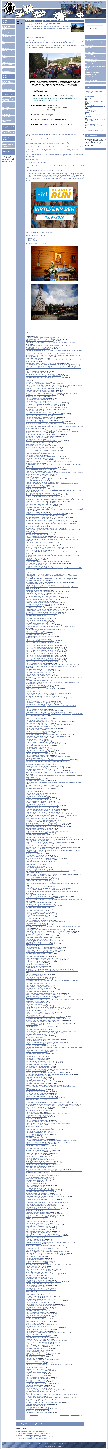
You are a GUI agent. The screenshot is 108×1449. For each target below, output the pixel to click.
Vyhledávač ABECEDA (91, 80)
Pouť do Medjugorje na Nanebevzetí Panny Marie (41, 395)
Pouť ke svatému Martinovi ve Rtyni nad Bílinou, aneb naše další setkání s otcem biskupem (40, 1230)
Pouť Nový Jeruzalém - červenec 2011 (37, 1271)
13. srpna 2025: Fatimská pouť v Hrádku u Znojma (41, 384)
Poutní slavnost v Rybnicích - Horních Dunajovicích (41, 937)
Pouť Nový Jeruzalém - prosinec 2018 (37, 755)
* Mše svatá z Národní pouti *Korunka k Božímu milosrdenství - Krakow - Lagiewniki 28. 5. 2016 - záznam (49, 873)
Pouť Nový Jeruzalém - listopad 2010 (37, 1315)
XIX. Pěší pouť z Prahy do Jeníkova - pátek (39, 542)
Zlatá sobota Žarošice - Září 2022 (36, 590)
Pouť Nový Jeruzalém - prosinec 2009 (37, 1377)
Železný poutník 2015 (32, 975)
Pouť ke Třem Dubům (32, 1352)
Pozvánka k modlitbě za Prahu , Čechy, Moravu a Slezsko (43, 403)
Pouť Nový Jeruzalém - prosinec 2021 (37, 623)
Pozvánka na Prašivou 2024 (34, 455)
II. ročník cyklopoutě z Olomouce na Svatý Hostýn (41, 1033)
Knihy (4, 55)
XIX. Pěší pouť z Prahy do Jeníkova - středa (39, 545)
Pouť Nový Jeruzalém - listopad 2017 (37, 801)
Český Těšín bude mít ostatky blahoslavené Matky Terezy (43, 993)
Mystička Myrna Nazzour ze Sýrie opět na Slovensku (42, 817)
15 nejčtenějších (6, 71)
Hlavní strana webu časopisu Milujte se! (7, 143)
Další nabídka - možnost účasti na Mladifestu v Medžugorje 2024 (45, 461)
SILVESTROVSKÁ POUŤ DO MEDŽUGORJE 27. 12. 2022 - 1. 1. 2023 (47, 579)
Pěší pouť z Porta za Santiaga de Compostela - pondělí (42, 650)
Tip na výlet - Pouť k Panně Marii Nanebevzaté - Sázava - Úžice (45, 1264)
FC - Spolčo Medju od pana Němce (36, 243)
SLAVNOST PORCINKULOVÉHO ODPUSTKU (40, 1012)
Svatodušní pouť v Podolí (33, 1407)
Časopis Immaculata (90, 61)
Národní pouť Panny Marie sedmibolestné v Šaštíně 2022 (43, 591)
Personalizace (6, 68)
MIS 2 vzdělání (6, 107)
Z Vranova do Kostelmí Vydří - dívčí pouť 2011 (40, 1283)
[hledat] (95, 28)
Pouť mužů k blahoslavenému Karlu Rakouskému (41, 731)
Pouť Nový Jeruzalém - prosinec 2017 (37, 798)
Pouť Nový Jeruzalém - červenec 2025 (37, 398)
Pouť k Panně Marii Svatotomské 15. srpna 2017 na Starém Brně (45, 814)
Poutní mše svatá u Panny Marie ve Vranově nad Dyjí (42, 812)
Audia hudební (6, 114)
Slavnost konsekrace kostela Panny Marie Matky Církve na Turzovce (46, 929)
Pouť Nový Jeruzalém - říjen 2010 (36, 1317)
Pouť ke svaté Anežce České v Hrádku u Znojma (40, 728)
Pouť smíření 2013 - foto (33, 1056)
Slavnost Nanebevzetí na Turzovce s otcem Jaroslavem (42, 1255)
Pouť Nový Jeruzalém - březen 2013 (37, 1120)
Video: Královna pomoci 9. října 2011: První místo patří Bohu (44, 1236)
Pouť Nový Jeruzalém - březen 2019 (37, 752)
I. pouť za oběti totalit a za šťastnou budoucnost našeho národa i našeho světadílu (51, 1087)
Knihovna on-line (7, 84)
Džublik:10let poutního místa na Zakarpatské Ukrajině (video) (44, 1042)
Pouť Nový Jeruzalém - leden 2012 (36, 1223)
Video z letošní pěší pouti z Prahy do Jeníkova (40, 818)
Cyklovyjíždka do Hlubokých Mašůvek (37, 1404)
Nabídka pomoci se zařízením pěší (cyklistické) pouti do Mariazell (46, 1332)
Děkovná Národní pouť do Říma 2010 (37, 1321)
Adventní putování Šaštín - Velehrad (37, 723)
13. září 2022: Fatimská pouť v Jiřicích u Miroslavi (41, 596)
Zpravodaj (5, 39)
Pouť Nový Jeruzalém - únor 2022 (36, 620)
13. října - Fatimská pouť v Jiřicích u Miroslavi (39, 802)
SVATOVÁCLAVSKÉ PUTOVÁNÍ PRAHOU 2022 (40, 593)
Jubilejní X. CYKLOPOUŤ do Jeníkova (37, 961)
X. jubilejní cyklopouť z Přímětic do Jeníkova (39, 952)
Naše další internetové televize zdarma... (7, 120)
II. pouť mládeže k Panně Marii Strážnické (38, 1359)
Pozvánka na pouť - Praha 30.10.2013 (37, 1066)
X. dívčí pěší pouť (31, 1198)
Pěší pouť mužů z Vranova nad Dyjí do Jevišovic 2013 (42, 1107)
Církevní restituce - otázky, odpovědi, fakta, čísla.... (95, 77)
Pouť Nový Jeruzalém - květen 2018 (36, 788)
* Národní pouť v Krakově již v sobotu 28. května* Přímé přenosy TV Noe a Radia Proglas (40, 878)
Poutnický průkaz (31, 1186)
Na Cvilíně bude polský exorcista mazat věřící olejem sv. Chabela (45, 1017)
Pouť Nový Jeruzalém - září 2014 (36, 1006)
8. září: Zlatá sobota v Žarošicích (36, 1166)
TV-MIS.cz (86, 2)
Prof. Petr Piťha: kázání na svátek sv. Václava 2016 (41, 845)
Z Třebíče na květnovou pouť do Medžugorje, (39, 338)
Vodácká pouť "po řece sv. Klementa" (37, 533)
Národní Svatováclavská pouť (35, 1155)
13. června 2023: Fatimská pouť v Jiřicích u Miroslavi (42, 528)
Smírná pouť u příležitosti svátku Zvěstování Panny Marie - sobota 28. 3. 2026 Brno (51, 342)
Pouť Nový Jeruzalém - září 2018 (36, 763)
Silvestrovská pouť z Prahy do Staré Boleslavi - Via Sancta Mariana (46, 722)
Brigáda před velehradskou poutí (35, 869)
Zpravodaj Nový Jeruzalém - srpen (36, 1386)
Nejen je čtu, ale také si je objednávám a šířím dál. (92, 124)
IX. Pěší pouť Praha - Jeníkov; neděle (37, 1091)
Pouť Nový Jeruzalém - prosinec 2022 (37, 580)
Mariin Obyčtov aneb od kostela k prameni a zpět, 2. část (43, 493)
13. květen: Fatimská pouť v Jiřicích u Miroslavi (40, 785)
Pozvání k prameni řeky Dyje (34, 452)
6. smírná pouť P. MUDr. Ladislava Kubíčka (39, 1383)
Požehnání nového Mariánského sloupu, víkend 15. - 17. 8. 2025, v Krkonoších (50, 385)
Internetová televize (90, 52)
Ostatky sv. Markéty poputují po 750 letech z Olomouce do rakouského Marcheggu (51, 772)
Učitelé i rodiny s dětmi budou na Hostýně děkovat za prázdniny (45, 1009)
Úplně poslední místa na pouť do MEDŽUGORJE (40, 482)
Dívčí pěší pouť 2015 (32, 968)
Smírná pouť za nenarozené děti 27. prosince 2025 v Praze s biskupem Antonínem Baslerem (54, 350)
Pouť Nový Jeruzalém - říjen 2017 (36, 804)
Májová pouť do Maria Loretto (35, 1110)
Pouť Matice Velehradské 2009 (35, 1385)
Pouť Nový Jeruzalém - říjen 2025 (36, 371)
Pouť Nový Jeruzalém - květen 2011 (36, 1288)
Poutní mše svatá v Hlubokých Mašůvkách (38, 1226)
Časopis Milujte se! (90, 40)
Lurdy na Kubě (30, 1210)
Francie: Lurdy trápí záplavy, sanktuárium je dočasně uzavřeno (45, 1085)
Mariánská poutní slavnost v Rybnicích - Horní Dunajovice (43, 441)
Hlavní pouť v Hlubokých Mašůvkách (37, 861)
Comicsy (4, 87)
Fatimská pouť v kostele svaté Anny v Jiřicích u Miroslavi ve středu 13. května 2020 (51, 706)
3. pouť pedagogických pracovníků (36, 1261)
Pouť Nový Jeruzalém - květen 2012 (36, 1204)
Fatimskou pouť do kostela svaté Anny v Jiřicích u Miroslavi (44, 756)
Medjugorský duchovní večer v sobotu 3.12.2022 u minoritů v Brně (46, 582)
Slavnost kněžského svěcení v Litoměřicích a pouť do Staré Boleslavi (47, 1140)
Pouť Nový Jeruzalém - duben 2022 (36, 615)
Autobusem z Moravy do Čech (35, 1077)
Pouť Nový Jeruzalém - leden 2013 (36, 1137)
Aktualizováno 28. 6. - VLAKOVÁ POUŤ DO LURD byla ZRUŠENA (46, 609)
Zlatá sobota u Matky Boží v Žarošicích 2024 (39, 445)
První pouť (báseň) (31, 866)
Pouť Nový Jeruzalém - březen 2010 (37, 1371)
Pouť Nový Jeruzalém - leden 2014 (36, 1052)
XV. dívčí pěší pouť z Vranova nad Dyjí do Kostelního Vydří (43, 825)
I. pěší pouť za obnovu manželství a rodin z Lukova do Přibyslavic (45, 896)
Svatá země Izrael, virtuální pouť (94, 57)
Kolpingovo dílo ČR (90, 74)
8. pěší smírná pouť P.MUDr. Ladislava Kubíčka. (40, 1248)
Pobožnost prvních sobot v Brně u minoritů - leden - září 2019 (44, 736)
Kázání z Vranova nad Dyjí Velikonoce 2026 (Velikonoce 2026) (35, 1437)
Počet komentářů (64, 1415)
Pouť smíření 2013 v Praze (34, 1058)
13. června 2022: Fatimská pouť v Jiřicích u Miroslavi (42, 612)
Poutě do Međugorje (32, 477)
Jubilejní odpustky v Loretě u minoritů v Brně (39, 742)
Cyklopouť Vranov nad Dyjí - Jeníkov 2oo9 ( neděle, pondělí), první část (47, 1394)
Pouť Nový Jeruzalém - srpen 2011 (36, 1263)
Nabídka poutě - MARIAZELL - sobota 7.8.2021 (40, 641)
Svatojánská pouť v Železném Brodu (37, 1115)
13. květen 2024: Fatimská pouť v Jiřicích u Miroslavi (42, 468)
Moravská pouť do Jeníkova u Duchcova (38, 1325)
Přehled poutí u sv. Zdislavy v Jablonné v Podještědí (41, 406)
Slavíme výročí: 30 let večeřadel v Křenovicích (40, 625)
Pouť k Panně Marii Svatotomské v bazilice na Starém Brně (44, 771)
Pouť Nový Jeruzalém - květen (35, 1029)
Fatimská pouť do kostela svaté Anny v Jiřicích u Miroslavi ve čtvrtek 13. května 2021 (51, 666)
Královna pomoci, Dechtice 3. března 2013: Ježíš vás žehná (44, 1123)
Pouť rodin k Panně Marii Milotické (36, 695)
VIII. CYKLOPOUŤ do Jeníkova (35, 1090)
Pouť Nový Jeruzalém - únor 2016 (36, 907)
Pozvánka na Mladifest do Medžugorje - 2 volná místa (42, 947)
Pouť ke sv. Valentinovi (32, 1040)
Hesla (3, 46)
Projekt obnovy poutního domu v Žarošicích (39, 442)
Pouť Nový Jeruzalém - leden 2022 (36, 622)
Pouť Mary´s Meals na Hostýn (35, 747)
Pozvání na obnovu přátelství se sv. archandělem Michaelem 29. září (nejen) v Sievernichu (53, 368)
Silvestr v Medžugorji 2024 (34, 425)
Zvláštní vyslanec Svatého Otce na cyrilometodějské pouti (43, 1101)
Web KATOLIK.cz (89, 45)
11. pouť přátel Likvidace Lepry (35, 606)
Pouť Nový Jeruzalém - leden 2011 (36, 1310)
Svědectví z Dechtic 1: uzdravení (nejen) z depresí (41, 1213)
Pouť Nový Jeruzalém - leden (34, 1374)
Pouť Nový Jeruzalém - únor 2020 (36, 717)
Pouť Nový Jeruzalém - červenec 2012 (37, 1185)
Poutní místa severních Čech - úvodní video (39, 671)
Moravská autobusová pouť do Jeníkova (38, 998)
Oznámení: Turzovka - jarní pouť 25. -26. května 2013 (42, 1098)
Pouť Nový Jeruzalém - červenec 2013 (37, 1083)
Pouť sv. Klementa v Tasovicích (35, 979)
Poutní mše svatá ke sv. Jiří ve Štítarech (38, 829)
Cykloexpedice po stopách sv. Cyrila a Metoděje (40, 1082)
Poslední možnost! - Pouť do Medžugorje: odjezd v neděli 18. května (46, 1023)
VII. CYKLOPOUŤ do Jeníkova (35, 1188)
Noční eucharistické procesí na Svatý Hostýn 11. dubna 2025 (44, 414)
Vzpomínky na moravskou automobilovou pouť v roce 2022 (43, 501)
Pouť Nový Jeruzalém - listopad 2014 (37, 988)
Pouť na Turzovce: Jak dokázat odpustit (38, 1156)
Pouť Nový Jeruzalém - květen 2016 (36, 887)
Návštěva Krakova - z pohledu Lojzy (36, 718)
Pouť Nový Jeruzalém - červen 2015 (37, 956)
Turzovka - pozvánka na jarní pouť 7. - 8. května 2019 (42, 744)
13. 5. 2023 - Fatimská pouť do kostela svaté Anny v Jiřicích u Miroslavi (47, 547)
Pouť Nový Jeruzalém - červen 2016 (37, 875)
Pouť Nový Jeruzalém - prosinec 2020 (37, 674)
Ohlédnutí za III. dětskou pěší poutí (36, 503)
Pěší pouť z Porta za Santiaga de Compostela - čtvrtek (42, 645)
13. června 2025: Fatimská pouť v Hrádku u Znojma (41, 404)
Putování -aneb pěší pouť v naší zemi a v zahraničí (41, 417)
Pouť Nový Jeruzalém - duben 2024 (36, 476)
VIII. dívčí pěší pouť (32, 1358)
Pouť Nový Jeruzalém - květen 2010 (36, 1348)
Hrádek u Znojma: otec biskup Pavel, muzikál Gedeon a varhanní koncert (48, 815)
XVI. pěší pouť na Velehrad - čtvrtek (36, 855)
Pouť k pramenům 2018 (33, 779)
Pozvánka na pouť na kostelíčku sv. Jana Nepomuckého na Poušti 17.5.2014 (49, 1031)
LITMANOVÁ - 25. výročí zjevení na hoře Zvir (39, 944)
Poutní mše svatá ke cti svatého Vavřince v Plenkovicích (43, 387)
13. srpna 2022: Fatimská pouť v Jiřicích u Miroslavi (41, 515)
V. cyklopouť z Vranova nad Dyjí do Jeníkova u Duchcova (43, 1340)
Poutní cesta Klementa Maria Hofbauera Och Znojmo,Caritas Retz (46, 712)
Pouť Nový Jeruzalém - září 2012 (36, 1079)
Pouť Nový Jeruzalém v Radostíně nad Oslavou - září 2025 (43, 377)
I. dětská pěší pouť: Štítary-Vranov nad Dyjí (39, 636)
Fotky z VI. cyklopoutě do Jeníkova (36, 1272)
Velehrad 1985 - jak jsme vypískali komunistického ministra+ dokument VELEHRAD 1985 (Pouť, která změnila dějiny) (43, 949)
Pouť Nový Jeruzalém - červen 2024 (37, 460)
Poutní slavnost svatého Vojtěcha (36, 1363)
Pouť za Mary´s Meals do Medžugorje (37, 745)
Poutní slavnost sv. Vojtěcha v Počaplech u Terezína (41, 1206)
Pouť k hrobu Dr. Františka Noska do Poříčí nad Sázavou (43, 1209)
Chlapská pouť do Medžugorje (35, 372)
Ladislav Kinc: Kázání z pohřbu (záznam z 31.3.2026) (33, 1435)
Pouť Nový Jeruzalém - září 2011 (36, 1250)
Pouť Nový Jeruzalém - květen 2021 (36, 669)
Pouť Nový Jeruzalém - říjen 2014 (36, 991)
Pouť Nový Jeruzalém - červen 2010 (37, 1344)
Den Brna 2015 (30, 945)
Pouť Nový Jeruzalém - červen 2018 (37, 780)
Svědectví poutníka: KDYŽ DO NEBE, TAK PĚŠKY (41, 688)
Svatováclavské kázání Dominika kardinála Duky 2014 (42, 994)
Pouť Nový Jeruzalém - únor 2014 (36, 1044)
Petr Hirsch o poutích (32, 1055)
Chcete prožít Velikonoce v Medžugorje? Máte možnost (42, 479)
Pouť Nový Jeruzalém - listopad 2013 (37, 1064)
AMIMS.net (63, 2)
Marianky (4, 53)
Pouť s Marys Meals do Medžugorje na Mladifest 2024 (42, 469)
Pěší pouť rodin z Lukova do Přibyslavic (38, 415)
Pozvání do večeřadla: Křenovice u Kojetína (39, 799)
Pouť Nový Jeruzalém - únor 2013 (36, 1131)
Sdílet (28, 333)
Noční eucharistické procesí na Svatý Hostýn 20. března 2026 (44, 345)
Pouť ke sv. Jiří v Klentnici (33, 1361)
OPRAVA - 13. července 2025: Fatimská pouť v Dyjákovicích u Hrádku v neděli (49, 393)
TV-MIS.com (75, 2)
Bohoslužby (5, 32)
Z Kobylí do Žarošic (31, 1286)
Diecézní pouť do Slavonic (34, 963)
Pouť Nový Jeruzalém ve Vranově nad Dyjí (38, 685)
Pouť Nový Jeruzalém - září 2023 (36, 507)
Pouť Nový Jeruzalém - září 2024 (36, 439)
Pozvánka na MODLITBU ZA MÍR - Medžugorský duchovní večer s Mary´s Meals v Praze (53, 552)
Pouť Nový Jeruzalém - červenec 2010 (37, 1336)
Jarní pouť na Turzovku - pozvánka (36, 1193)
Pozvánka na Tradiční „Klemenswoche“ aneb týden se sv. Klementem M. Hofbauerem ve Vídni (54, 980)
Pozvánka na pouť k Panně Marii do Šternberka (40, 1304)
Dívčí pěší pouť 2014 (32, 1025)
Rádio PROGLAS (89, 50)
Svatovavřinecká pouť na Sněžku (36, 1179)
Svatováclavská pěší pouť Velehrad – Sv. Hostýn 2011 (42, 1247)
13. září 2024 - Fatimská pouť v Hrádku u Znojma (41, 436)
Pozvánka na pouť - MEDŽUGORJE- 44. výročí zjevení (42, 407)
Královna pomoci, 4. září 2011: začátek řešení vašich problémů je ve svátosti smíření (51, 576)
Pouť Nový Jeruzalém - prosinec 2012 (37, 1139)
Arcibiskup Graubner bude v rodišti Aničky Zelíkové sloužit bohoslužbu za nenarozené (52, 891)
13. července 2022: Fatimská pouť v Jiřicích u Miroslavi (42, 520)
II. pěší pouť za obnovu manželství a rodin (38, 828)
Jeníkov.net (88, 69)
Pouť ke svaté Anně (32, 1183)
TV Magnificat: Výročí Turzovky (35, 1279)
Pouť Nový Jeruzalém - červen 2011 (37, 1280)
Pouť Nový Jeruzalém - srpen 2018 (36, 769)
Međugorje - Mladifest (32, 463)
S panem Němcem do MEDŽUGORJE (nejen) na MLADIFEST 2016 (46, 863)
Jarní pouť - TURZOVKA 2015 (35, 966)
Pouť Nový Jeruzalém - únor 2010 (36, 1372)
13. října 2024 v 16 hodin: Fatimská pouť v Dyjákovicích (43, 434)
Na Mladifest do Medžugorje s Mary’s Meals (39, 412)
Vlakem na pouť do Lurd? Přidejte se (37, 1302)
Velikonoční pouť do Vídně (34, 1410)
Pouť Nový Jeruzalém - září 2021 (36, 634)
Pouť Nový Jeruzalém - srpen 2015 (36, 942)
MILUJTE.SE (97, 2)
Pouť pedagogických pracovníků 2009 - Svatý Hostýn (42, 1390)
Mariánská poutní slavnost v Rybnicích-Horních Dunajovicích (44, 1169)
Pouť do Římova (31, 411)
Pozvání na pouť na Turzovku (35, 1388)
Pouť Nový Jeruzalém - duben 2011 (36, 1299)
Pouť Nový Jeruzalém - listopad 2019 (37, 726)
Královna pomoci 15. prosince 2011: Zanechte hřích (41, 1225)
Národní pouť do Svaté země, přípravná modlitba (40, 1063)
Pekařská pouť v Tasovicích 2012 (36, 1218)
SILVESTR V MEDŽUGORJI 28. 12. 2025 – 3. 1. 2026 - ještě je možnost (48, 353)
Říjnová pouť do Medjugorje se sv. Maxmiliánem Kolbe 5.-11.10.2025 (47, 366)
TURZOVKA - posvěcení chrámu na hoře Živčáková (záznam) (44, 921)
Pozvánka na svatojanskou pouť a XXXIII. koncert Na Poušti (44, 1202)
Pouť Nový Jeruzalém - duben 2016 (36, 895)
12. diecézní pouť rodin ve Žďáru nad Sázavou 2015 (41, 941)
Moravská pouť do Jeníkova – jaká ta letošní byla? (41, 1245)
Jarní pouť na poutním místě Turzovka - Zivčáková (41, 549)
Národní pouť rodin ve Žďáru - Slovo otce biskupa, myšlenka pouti (46, 1007)
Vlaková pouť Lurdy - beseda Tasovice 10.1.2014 (40, 1050)
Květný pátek (30, 1118)
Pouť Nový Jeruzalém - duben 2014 (36, 1034)
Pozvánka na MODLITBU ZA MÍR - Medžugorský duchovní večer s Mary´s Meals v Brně (52, 571)
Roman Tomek (33, 1415)
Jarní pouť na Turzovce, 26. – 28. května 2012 (40, 1190)
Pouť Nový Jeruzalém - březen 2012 (37, 1217)
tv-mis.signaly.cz (8, 158)
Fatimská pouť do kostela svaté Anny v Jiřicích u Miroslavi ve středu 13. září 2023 (50, 499)
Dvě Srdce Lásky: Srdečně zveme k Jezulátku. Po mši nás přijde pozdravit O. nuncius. (52, 539)
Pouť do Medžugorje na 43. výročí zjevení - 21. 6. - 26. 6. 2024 (45, 458)
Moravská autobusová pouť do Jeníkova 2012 (39, 1161)
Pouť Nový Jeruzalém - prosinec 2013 (37, 1053)
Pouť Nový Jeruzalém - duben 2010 (36, 1366)
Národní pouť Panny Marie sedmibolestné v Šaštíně (41, 630)
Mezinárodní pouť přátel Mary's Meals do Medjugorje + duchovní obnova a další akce (51, 379)
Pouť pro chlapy (30, 1401)
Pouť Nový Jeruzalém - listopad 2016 (37, 841)
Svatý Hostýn (30, 1136)
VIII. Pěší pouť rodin (32, 560)
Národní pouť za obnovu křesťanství (37, 1145)
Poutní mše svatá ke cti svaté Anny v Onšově (39, 388)
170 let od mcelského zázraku (35, 741)
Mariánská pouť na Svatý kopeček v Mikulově (39, 1175)
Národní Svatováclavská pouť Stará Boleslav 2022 (41, 585)
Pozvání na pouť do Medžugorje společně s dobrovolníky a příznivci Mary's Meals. (51, 626)
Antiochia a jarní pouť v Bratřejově (36, 1369)
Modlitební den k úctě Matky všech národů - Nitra (41, 787)
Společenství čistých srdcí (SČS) (94, 43)
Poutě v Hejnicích (31, 1294)
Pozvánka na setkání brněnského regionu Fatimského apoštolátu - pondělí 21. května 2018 (53, 782)
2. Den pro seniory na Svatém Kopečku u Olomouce (41, 1306)
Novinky (4, 102)
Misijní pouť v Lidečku (32, 1099)
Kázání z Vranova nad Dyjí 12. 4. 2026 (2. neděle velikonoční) (35, 1433)
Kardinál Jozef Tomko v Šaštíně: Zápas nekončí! (40, 1163)
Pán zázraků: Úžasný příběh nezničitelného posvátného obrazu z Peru (47, 882)
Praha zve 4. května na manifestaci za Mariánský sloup (42, 1113)
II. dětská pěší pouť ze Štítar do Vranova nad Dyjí (41, 604)
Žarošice (28, 637)
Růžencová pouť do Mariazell (34, 1152)
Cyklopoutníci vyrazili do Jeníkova (36, 1339)
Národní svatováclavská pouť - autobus (37, 1329)
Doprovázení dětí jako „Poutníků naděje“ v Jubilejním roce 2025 (45, 422)
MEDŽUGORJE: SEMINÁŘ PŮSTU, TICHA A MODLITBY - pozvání (46, 423)
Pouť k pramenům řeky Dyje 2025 (36, 399)
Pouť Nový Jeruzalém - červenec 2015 (37, 953)
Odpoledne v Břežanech (33, 1275)
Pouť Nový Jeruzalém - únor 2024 (36, 487)
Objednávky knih (7, 89)
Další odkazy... (89, 82)
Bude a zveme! (6, 29)
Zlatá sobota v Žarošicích (33, 853)
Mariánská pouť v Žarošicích (34, 444)
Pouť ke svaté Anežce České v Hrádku (37, 917)
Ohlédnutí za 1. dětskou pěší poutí (36, 633)
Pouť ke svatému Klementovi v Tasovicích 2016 (40, 898)
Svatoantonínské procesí (33, 1396)
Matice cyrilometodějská (92, 59)
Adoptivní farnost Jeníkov (92, 72)
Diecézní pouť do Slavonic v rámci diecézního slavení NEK (43, 958)
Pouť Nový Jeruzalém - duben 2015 (36, 974)
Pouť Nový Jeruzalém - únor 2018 (36, 796)
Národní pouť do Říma (33, 1320)
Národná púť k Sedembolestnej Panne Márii (39, 1164)
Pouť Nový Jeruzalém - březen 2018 (37, 793)
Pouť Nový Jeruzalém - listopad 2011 (37, 1233)
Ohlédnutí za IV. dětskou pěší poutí (36, 437)
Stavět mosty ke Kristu (32, 1237)
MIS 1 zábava (5, 105)
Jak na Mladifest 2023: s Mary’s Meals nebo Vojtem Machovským (45, 517)
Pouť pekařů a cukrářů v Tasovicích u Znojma (39, 1121)
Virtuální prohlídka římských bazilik (36, 987)
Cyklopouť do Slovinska (33, 1125)
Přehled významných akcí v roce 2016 (37, 912)
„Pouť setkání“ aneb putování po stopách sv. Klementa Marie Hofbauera (47, 1174)
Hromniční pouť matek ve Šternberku (37, 1045)
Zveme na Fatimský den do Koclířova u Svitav (39, 1028)
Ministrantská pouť (31, 1405)
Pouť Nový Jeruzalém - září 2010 (36, 1326)
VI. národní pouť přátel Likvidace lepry (37, 822)
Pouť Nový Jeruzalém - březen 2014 (37, 1036)
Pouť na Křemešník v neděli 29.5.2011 (37, 1285)
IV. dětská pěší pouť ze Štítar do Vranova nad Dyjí (41, 449)
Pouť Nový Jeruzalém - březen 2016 (37, 902)
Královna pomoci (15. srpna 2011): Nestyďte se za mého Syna (45, 1253)
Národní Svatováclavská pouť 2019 (36, 733)
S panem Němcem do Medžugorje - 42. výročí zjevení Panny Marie (46, 537)
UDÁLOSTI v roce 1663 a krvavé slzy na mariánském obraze (44, 837)
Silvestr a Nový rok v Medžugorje (36, 915)
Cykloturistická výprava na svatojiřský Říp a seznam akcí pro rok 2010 (47, 1364)
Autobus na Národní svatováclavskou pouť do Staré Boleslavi (44, 996)
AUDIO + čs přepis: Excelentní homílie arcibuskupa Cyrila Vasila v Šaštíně (48, 1074)
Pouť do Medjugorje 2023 (33, 558)
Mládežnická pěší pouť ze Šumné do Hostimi (39, 341)
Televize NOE (88, 47)
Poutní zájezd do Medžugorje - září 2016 (38, 856)
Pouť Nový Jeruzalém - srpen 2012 (36, 1180)
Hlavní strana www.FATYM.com (7, 26)
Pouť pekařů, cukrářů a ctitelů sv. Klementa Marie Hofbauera (44, 1301)
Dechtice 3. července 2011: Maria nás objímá (39, 1269)
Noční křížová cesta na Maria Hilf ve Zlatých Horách (41, 1313)
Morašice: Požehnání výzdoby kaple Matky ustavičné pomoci (44, 1020)
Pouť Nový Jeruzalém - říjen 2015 (36, 925)
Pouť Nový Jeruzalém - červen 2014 (37, 1021)
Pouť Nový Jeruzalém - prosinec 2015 (37, 914)
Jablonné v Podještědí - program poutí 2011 (39, 1296)
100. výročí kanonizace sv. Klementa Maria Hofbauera (42, 1402)
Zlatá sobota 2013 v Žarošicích (35, 1075)
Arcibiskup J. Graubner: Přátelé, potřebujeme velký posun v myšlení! (46, 1242)
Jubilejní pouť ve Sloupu (33, 729)
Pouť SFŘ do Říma (32, 1298)
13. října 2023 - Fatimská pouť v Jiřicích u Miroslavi (41, 496)
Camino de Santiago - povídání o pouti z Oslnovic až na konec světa (46, 1142)
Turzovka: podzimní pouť (33, 1244)
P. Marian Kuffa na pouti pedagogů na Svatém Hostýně (42, 810)
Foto (3, 43)
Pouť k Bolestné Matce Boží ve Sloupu (37, 1412)
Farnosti (4, 34)
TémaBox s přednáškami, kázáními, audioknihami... (95, 67)
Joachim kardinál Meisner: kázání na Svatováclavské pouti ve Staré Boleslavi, (49, 847)
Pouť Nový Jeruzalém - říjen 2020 (36, 680)
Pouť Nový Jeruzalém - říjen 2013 (36, 1071)
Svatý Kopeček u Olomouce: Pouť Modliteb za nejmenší (43, 960)
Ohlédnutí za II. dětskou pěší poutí (36, 601)
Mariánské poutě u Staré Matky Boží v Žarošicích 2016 (42, 858)
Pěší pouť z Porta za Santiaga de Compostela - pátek (42, 644)
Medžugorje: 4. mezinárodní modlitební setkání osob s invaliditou (45, 969)
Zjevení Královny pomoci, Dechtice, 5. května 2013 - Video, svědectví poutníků (49, 1104)
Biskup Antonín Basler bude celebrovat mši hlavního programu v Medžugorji (49, 365)
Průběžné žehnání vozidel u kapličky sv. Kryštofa (40, 391)
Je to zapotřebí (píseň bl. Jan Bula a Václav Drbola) (32, 1431)
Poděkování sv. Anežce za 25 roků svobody (39, 990)
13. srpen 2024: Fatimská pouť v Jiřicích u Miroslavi (41, 447)
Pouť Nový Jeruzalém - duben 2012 (36, 1207)
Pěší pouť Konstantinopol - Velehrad (37, 1134)
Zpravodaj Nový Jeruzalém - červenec (37, 1393)
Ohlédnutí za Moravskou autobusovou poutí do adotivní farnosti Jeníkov (47, 1069)
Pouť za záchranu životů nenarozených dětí (39, 1345)
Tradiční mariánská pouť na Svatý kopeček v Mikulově (42, 1328)
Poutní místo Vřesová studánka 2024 (37, 471)
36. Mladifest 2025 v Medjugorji (35, 396)
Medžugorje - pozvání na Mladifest (36, 534)
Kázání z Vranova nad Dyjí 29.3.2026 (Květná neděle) (33, 1438)
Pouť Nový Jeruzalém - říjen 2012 (36, 1160)
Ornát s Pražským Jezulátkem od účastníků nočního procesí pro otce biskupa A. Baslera (52, 555)
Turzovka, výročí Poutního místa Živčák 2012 (39, 1150)
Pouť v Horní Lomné (32, 631)
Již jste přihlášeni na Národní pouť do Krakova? (40, 906)
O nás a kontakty (7, 64)
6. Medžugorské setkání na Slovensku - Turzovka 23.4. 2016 (44, 888)
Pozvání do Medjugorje (33, 1112)
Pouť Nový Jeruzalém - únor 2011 (36, 1309)
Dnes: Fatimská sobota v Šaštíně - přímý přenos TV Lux (43, 809)
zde (13, 156)
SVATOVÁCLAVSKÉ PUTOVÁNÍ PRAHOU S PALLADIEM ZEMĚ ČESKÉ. (48, 931)
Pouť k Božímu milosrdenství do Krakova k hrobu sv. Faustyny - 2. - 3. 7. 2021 (49, 664)
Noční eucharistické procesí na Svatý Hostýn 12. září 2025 (43, 376)
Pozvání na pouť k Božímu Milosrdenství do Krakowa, (42, 603)
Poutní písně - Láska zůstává (34, 1375)
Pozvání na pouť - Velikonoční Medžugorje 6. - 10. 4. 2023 (43, 561)
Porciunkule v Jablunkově (33, 595)
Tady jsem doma (31, 918)
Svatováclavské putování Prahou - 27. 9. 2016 (40, 848)
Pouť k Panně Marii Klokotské (35, 1256)
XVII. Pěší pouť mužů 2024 (34, 480)
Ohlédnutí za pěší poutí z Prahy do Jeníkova (39, 820)
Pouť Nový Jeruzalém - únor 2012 (36, 1220)
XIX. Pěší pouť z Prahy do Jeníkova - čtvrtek (39, 544)
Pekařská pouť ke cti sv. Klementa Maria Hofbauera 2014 (43, 1039)
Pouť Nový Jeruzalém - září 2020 (36, 687)
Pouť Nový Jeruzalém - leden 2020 (36, 720)
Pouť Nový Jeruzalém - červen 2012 (37, 1191)
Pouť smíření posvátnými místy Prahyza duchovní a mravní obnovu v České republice (40, 1060)
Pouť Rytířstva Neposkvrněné (35, 868)
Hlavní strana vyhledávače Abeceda (8, 132)
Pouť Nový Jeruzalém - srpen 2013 (36, 1080)
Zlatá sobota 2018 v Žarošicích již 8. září (38, 764)
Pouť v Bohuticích (31, 1182)
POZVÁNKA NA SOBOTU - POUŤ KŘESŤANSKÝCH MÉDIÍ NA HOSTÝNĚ (48, 1106)
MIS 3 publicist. (6, 109)
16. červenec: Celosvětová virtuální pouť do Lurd (40, 696)
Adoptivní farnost (7, 36)
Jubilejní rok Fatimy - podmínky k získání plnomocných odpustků (45, 831)
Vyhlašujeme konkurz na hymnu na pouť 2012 (40, 1199)
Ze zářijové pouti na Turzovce (35, 1239)
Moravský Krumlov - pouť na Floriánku (37, 1293)
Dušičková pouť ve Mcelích (34, 583)
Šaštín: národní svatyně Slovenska (36, 1002)
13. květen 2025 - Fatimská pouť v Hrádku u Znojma (41, 409)
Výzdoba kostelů (6, 62)
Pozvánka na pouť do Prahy (34, 401)
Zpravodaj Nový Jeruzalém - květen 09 (37, 1409)
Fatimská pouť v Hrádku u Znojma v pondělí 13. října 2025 (43, 363)
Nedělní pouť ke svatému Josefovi (36, 639)
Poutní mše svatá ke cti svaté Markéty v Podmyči (40, 390)
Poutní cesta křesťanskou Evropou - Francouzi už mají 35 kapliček (46, 842)
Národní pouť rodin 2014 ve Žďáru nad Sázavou (40, 1026)
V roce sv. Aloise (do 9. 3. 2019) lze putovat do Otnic (41, 753)
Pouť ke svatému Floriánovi (34, 1201)
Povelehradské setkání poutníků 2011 (37, 1221)
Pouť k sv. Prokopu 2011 (33, 1277)
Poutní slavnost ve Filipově (34, 358)
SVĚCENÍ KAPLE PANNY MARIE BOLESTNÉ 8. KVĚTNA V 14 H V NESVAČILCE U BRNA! (54, 464)
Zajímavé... (5, 57)
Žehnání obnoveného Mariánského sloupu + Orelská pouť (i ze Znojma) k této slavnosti (52, 698)
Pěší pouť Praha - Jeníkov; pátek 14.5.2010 (39, 1342)
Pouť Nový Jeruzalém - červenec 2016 (37, 860)
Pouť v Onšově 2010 (32, 1334)
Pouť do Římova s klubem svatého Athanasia (39, 701)
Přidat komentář (75, 1415)
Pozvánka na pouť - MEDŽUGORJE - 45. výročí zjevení (42, 339)
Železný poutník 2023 (32, 564)
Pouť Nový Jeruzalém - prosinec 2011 (37, 1228)
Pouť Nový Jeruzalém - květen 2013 (36, 1109)
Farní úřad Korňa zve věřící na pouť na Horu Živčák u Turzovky (45, 823)
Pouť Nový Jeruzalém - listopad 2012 (37, 1148)
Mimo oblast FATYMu (8, 60)
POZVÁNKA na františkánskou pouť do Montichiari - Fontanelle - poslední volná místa (52, 883)
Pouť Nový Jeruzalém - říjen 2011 (36, 1240)
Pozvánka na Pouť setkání (34, 1004)
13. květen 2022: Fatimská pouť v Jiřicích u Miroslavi (42, 614)
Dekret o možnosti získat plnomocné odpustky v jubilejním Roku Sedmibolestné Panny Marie (54, 1047)
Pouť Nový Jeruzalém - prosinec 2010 (37, 1312)
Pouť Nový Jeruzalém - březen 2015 (37, 977)
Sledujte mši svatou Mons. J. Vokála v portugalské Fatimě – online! (46, 1147)
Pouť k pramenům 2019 (33, 739)
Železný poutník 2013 (32, 1126)
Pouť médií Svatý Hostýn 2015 (35, 964)
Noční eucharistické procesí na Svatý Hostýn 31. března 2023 (44, 563)
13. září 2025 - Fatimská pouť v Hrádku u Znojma (41, 374)
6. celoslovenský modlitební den (35, 1133)
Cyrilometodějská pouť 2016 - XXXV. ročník (39, 909)
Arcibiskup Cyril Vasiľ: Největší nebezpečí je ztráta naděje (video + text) (47, 933)
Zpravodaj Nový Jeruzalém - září (35, 1382)
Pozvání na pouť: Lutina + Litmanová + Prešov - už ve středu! (44, 693)
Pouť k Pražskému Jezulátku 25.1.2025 (38, 420)
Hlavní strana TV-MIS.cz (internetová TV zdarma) (7, 99)
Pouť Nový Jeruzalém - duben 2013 (36, 1117)
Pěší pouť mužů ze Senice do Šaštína (37, 550)
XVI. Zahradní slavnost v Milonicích (36, 1177)
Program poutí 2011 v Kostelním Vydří (37, 1318)
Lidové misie (5, 48)
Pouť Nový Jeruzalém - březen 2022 (37, 618)
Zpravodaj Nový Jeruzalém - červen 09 (37, 1399)
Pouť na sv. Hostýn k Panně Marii (36, 737)
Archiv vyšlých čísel (7, 146)
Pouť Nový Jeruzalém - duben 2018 (36, 790)
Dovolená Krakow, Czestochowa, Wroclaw (38, 676)
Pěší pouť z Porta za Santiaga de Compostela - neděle (42, 652)
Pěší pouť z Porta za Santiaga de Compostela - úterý (42, 649)
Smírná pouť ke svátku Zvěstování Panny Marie (40, 710)
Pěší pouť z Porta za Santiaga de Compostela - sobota (42, 642)
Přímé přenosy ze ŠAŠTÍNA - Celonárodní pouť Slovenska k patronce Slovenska (50, 999)
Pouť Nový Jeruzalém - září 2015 (36, 939)
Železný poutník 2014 (32, 1037)
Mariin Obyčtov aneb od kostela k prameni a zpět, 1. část (43, 495)
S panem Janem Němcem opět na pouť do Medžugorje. (43, 610)
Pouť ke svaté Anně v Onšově (35, 1266)
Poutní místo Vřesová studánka (35, 512)
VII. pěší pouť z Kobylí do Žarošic (36, 1350)
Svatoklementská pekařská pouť (35, 566)
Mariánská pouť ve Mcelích (34, 526)
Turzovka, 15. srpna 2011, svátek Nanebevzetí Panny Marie (44, 1252)
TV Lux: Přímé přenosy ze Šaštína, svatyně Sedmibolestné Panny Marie (48, 760)
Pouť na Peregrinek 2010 (33, 1356)
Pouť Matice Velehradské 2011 (35, 1258)
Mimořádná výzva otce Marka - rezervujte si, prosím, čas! (43, 598)
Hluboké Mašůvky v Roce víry (35, 1128)
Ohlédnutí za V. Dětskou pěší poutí (36, 382)
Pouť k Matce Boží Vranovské (35, 1259)
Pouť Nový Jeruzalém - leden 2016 (36, 910)
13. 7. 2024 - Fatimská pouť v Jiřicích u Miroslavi (40, 450)
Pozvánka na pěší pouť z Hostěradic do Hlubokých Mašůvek (44, 1018)
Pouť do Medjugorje (32, 1010)
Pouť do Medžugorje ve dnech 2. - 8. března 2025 (41, 418)
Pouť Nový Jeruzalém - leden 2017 (36, 836)
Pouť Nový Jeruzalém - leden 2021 (36, 672)
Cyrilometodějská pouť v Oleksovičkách (38, 1337)
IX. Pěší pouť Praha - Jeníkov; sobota (37, 1093)
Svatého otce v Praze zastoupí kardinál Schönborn (41, 1215)
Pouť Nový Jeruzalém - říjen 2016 (36, 844)
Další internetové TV (90, 54)
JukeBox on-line (89, 64)
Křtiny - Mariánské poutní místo (35, 1355)
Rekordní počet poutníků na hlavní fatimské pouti (41, 1194)
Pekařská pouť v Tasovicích (34, 1347)
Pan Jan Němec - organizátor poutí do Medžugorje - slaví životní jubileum (48, 522)
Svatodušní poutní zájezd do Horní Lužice (38, 1212)
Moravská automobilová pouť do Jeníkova (38, 936)
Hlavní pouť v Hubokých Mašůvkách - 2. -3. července (42, 1274)
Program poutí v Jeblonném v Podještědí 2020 (40, 703)
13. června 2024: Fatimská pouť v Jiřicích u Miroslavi (42, 457)
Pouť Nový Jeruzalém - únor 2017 (36, 834)
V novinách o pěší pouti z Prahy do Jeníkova (39, 1096)
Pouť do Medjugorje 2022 (33, 617)
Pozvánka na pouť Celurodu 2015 (36, 923)
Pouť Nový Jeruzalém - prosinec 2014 (37, 985)
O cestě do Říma (31, 1323)
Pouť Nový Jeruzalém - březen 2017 (37, 833)
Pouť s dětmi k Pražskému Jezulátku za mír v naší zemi (42, 761)
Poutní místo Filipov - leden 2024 (36, 488)
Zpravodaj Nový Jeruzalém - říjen (36, 1380)
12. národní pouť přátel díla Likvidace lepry (39, 506)
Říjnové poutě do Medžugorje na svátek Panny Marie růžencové (45, 498)
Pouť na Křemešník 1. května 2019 (36, 749)
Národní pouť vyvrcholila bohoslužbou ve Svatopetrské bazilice (45, 725)
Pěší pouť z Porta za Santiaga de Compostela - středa (42, 647)
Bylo (3, 41)
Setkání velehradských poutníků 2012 (37, 1144)
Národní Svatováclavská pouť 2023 (36, 518)
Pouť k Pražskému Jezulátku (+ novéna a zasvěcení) (42, 504)
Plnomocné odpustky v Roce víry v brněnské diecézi (42, 1129)
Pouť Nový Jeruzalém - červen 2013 (37, 1094)
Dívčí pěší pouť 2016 (32, 864)
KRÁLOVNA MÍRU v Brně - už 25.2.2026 (38, 349)
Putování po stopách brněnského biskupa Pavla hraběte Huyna (45, 826)
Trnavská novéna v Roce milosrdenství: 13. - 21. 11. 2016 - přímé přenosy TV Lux (50, 839)
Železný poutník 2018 (32, 795)
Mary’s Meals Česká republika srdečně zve (39, 347)
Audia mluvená (6, 116)
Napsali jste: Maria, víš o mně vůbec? (37, 1153)
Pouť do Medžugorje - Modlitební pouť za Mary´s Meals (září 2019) (46, 734)
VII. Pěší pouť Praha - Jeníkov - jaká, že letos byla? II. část (43, 1282)
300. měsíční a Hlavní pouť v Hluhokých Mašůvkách (42, 955)
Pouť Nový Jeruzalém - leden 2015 (36, 983)
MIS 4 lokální (5, 112)
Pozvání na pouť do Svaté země (35, 1158)
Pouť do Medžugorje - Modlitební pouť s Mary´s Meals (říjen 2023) (46, 514)
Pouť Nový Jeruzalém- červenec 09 (36, 1391)
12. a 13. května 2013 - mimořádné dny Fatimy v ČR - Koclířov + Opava (47, 1102)
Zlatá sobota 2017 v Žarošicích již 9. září (38, 807)
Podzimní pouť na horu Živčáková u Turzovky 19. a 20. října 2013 (45, 1072)
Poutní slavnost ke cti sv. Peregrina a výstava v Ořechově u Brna (45, 1196)
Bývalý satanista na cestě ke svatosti (37, 1067)
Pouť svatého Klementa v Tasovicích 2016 (38, 904)
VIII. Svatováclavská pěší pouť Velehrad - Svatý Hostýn (42, 806)
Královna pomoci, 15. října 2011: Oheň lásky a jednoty (42, 1234)
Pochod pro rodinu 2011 (33, 1267)
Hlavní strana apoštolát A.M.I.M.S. (7, 82)
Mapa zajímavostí (7, 50)
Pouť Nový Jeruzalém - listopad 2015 (37, 920)
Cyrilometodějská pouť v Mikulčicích (36, 453)
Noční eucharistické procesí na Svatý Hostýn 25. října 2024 (44, 430)
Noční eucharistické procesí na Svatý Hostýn (39, 599)
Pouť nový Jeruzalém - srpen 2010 (36, 1331)
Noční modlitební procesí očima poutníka (38, 750)
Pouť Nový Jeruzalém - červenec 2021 (37, 663)
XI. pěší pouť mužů (31, 791)
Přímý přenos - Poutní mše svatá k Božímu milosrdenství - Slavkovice (47, 871)
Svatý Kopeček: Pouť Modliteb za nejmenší (39, 880)
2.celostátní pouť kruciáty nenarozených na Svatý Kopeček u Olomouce (47, 1398)
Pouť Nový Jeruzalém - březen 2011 (37, 1307)
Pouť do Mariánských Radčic (34, 1367)
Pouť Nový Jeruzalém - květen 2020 (36, 709)
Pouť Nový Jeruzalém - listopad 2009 (37, 1378)
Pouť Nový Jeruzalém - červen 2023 (37, 536)
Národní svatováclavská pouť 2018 (36, 758)
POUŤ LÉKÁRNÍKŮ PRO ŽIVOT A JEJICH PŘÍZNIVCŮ (42, 890)
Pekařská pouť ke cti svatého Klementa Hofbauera (41, 1353)
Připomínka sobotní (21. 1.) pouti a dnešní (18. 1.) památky (43, 574)
